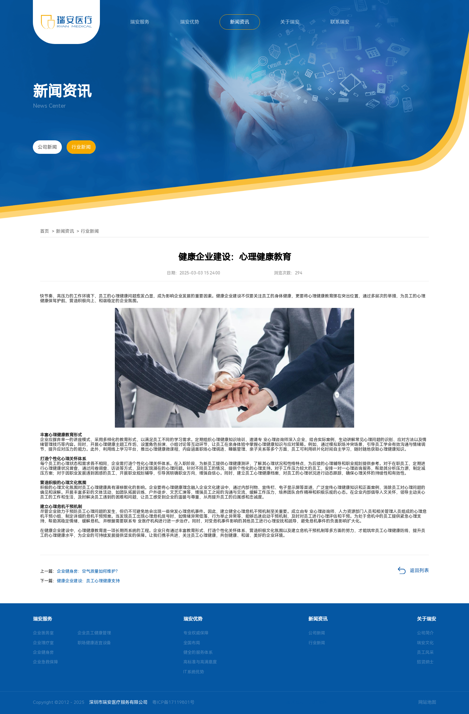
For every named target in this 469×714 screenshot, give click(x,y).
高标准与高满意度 (200, 662)
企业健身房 (43, 652)
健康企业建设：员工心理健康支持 (88, 580)
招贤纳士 (425, 662)
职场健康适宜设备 (94, 642)
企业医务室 (43, 633)
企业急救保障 (45, 662)
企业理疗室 (43, 642)
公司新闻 (47, 147)
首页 (44, 231)
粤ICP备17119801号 (173, 702)
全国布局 (191, 642)
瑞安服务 (139, 22)
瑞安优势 (189, 22)
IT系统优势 (193, 671)
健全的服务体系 (198, 652)
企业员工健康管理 (94, 633)
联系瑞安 (339, 22)
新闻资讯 (239, 22)
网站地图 (427, 702)
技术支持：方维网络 (306, 702)
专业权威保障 (195, 633)
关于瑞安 (289, 22)
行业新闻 (81, 147)
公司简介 (425, 633)
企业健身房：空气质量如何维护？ (88, 571)
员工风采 (425, 652)
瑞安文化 (425, 642)
